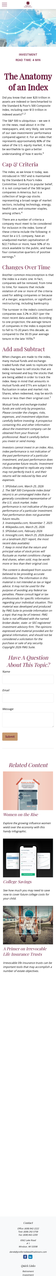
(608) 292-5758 (30, 1231)
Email (5, 690)
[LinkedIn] (30, 1257)
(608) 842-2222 (31, 1228)
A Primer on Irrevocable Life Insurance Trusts (24, 951)
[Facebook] (25, 1257)
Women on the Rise (20, 814)
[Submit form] (10, 737)
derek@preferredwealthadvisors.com (28, 1251)
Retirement (28, 1271)
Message (7, 709)
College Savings (17, 881)
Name (6, 671)
